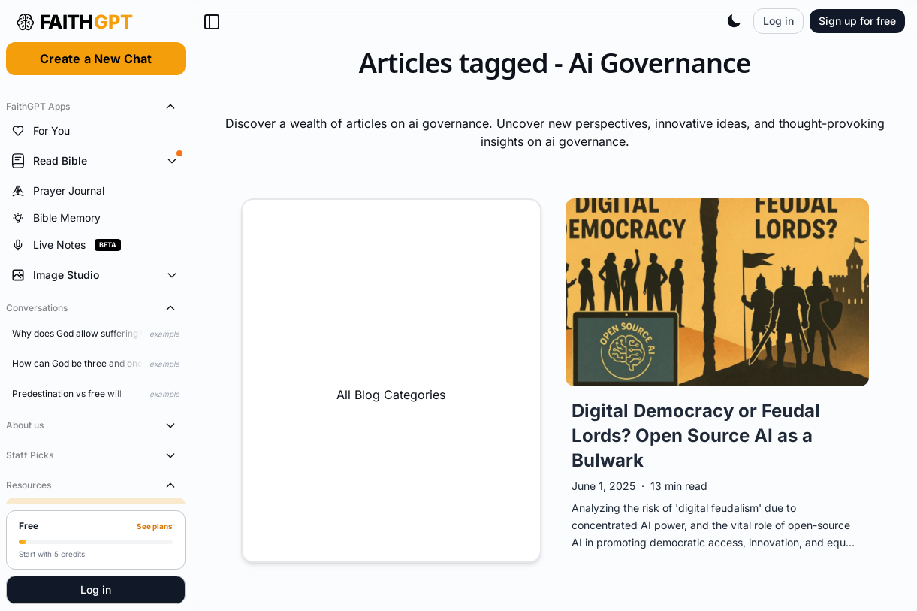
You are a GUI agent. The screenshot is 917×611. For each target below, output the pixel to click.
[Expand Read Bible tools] (96, 161)
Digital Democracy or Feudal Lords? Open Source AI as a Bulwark (696, 435)
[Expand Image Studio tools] (96, 275)
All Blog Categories (390, 380)
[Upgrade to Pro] (96, 540)
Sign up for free (857, 20)
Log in (95, 589)
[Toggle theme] (733, 21)
